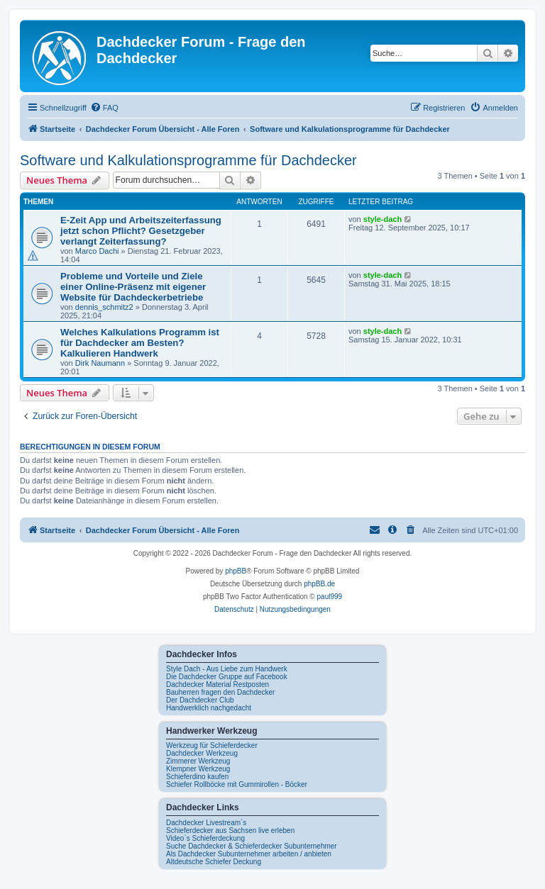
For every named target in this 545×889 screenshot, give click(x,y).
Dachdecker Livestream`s (206, 823)
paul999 (330, 596)
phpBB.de (319, 584)
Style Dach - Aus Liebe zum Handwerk (226, 669)
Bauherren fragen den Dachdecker (220, 692)
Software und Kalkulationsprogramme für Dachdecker (188, 160)
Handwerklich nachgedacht (208, 708)
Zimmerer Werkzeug (198, 761)
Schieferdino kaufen (197, 777)
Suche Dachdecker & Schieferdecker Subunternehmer (251, 846)
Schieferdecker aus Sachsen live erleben (230, 830)
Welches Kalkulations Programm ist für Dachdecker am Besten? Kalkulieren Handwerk (139, 343)
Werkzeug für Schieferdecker (212, 745)
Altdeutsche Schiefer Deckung (213, 862)
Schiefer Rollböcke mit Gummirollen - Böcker (236, 784)
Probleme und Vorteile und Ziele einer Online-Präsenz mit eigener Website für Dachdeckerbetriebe (133, 287)
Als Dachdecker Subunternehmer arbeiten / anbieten (248, 854)
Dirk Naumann (100, 363)
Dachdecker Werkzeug (202, 753)
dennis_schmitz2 (104, 307)
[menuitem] (104, 107)
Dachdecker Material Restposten (217, 684)
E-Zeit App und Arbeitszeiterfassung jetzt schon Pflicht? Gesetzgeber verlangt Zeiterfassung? (140, 231)
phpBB (235, 571)
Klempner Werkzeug (198, 769)
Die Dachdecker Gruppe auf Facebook (226, 677)
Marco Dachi (97, 251)
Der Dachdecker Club (200, 700)
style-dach (382, 219)
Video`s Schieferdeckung (205, 838)
